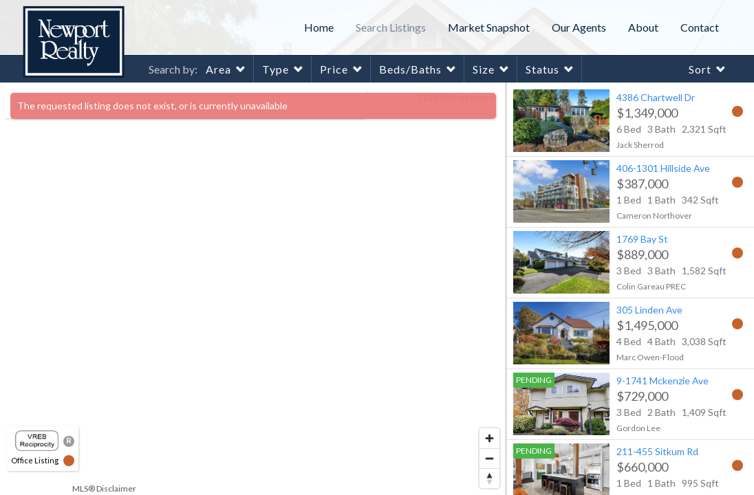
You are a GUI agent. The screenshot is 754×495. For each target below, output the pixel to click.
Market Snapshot (489, 27)
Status (542, 69)
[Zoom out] (489, 458)
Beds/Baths (410, 69)
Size (484, 69)
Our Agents (579, 27)
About (643, 27)
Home (319, 27)
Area (218, 69)
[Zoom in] (489, 438)
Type (275, 69)
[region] (253, 288)
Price (334, 69)
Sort (700, 69)
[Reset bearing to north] (489, 478)
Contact (699, 27)
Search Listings (391, 27)
